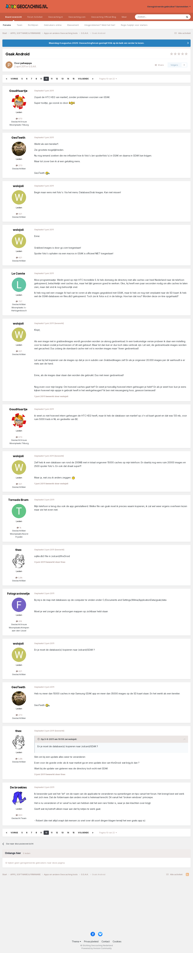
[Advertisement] (96, 905)
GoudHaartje (18, 90)
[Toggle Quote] (38, 739)
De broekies (18, 787)
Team (19, 25)
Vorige (14, 79)
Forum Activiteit (34, 17)
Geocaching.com (76, 17)
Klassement (73, 25)
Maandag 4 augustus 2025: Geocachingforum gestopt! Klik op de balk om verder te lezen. (96, 43)
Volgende (83, 79)
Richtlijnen (33, 25)
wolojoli (18, 186)
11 (51, 79)
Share (159, 65)
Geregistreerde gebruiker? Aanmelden (169, 6)
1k (19, 527)
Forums (7, 25)
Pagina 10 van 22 (108, 79)
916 (19, 621)
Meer (124, 17)
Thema (76, 941)
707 (19, 301)
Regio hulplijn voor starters (134, 25)
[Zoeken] (149, 16)
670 (19, 118)
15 (73, 79)
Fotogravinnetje (18, 593)
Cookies (117, 941)
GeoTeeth (18, 137)
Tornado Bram (18, 499)
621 (19, 213)
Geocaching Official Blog (103, 17)
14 (68, 79)
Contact (106, 941)
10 (46, 79)
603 (19, 815)
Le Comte (18, 273)
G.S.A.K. (32, 66)
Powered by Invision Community (96, 948)
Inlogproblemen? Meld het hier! (99, 25)
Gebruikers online (53, 25)
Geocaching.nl (55, 17)
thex (18, 549)
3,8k (18, 577)
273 (19, 165)
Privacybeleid (91, 941)
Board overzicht (13, 18)
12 (57, 79)
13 (62, 79)
